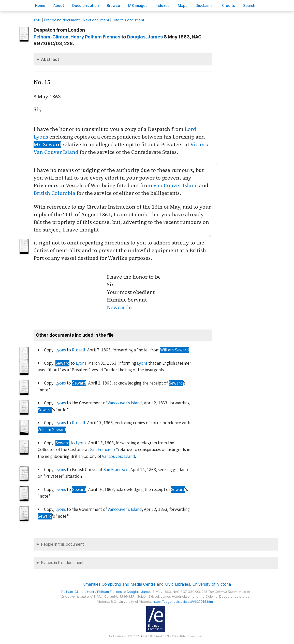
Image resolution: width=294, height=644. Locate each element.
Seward (62, 363)
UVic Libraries (177, 584)
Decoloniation (85, 5)
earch (249, 5)
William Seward (174, 350)
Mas (182, 5)
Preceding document (62, 20)
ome (40, 5)
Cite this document (128, 20)
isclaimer (205, 5)
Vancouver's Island (125, 403)
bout (58, 5)
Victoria (200, 144)
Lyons (60, 350)
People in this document (62, 544)
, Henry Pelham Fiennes (77, 36)
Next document (96, 20)
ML (37, 20)
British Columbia (54, 193)
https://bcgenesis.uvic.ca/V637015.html (183, 602)
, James (145, 36)
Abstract (50, 59)
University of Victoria (211, 584)
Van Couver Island (56, 152)
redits (228, 5)
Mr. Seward (47, 144)
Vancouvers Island (118, 456)
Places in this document (62, 562)
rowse (113, 5)
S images (138, 5)
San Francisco (102, 449)
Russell (78, 350)
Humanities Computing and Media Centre (117, 584)
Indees (163, 5)
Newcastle (119, 307)
